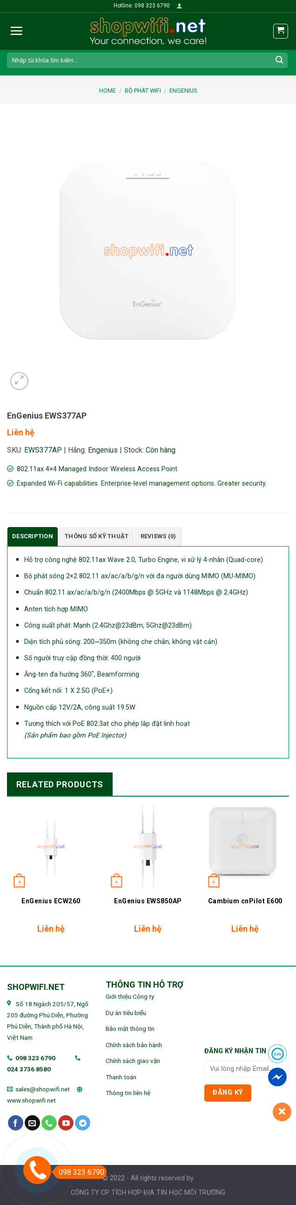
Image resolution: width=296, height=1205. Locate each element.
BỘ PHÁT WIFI (143, 90)
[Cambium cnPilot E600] (245, 847)
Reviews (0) (158, 536)
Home (107, 90)
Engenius (103, 450)
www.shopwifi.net (31, 1100)
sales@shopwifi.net (42, 1089)
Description (32, 536)
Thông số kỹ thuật (96, 536)
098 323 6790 (35, 1058)
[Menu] (16, 30)
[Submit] (279, 60)
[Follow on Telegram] (82, 1123)
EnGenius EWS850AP (148, 901)
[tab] (32, 536)
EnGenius (183, 90)
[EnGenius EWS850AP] (148, 847)
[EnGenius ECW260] (51, 847)
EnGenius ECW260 (51, 901)
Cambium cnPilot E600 (245, 901)
